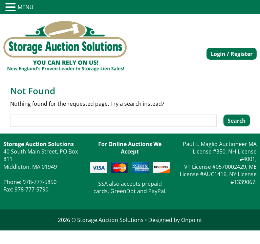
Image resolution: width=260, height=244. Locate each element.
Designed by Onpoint (175, 220)
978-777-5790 (31, 189)
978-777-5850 (40, 182)
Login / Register (232, 54)
